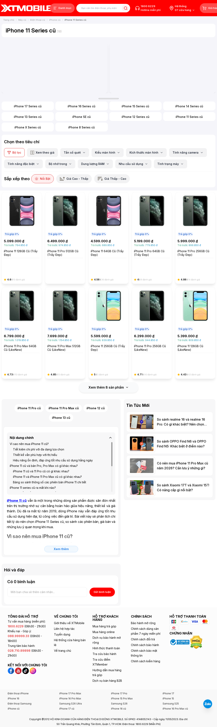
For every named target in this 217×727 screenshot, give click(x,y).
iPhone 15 (168, 680)
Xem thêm (61, 531)
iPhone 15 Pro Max (122, 680)
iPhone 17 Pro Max (70, 675)
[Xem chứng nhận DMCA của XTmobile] (196, 624)
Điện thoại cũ (37, 19)
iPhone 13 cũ (61, 400)
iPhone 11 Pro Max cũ (64, 390)
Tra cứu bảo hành (104, 636)
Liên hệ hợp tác (64, 611)
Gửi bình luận (102, 574)
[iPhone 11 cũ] (17, 483)
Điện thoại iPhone (18, 675)
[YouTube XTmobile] (18, 653)
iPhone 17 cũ (66, 691)
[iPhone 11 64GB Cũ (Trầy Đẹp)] (108, 220)
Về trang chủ (62, 633)
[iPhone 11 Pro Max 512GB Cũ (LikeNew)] (65, 315)
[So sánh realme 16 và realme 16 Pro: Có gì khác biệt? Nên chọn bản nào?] (169, 404)
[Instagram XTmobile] (33, 653)
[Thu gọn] (110, 420)
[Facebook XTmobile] (11, 653)
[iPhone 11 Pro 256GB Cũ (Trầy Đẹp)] (195, 220)
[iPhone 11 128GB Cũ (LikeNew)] (195, 315)
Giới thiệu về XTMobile (69, 605)
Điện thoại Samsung (19, 685)
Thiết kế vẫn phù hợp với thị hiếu (35, 437)
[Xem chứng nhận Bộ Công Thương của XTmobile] (179, 624)
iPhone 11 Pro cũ (29, 390)
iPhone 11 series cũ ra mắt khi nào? (33, 470)
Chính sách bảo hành (145, 627)
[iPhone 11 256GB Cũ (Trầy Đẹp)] (108, 315)
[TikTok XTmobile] (26, 653)
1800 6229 (148, 6)
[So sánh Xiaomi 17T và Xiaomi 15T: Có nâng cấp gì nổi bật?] (169, 470)
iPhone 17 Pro (119, 675)
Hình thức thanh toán (106, 630)
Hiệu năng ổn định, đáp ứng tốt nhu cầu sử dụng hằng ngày (53, 442)
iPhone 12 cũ (95, 390)
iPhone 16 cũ (118, 691)
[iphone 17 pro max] (54, 58)
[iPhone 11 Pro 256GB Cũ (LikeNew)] (152, 315)
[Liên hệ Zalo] (207, 704)
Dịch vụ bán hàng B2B (107, 663)
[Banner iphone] (163, 58)
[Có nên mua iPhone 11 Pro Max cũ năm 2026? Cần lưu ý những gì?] (169, 448)
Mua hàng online (104, 614)
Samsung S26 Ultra (70, 685)
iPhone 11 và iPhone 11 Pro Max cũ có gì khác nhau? (47, 459)
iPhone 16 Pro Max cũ (175, 691)
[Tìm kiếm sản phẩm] (103, 8)
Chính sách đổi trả (143, 621)
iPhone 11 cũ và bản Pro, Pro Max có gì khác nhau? (44, 448)
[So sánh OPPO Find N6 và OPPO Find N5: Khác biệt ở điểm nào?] (169, 426)
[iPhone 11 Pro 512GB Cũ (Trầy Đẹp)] (65, 220)
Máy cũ (22, 19)
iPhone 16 (13, 680)
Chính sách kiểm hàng (145, 643)
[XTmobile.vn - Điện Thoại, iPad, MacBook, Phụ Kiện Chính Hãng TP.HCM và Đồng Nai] (26, 8)
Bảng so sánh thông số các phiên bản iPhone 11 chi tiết (49, 464)
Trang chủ (8, 19)
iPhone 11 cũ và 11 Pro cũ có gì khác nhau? (41, 453)
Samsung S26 (119, 685)
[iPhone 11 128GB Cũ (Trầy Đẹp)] (22, 220)
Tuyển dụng (62, 616)
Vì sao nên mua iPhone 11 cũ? (29, 426)
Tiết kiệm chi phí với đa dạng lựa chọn (38, 431)
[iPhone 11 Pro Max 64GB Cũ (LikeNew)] (22, 315)
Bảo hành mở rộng (143, 605)
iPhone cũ (54, 19)
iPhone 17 (168, 675)
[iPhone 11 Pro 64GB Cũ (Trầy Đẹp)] (152, 220)
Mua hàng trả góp (104, 608)
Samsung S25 (171, 685)
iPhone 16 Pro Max (70, 680)
